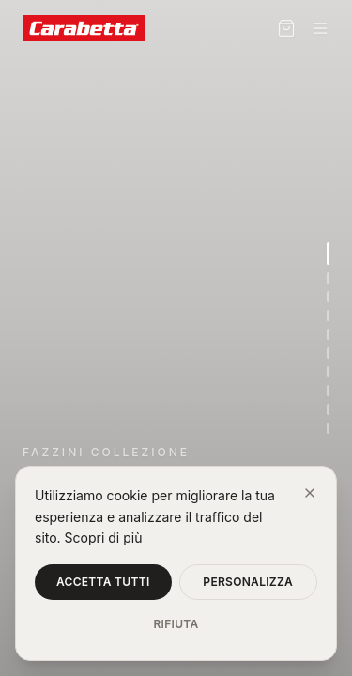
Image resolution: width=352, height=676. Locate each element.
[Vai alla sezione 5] (328, 334)
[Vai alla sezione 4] (328, 315)
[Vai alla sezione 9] (328, 409)
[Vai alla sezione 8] (328, 390)
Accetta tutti (103, 582)
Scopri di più (104, 537)
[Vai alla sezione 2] (328, 278)
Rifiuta (175, 624)
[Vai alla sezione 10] (328, 428)
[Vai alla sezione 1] (328, 253)
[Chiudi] (309, 492)
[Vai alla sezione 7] (328, 371)
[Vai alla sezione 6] (328, 353)
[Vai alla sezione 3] (328, 296)
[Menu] (320, 28)
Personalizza (248, 582)
